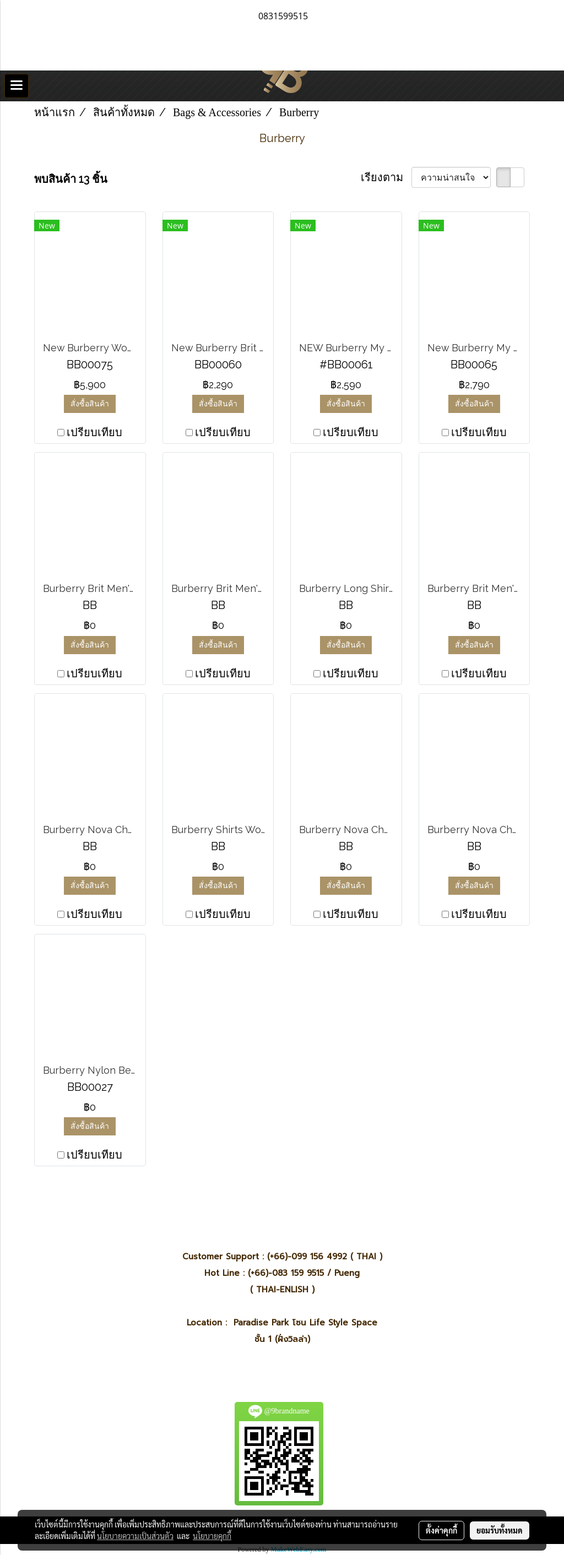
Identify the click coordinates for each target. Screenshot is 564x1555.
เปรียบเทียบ (94, 432)
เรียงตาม (386, 177)
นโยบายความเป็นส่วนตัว (135, 1536)
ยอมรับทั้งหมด (499, 1530)
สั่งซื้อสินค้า (89, 403)
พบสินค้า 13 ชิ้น (70, 179)
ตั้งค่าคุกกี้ (441, 1530)
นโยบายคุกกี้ (212, 1536)
